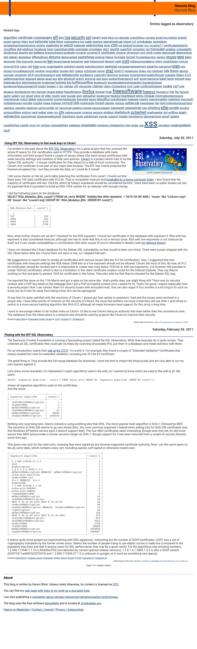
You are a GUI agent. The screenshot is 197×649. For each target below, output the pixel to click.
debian (13, 57)
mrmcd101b (11, 66)
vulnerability (184, 49)
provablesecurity (24, 71)
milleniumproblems (142, 61)
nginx (23, 66)
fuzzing (184, 92)
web (58, 75)
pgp (176, 66)
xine (127, 125)
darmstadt (168, 52)
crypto (157, 52)
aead (48, 79)
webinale (79, 45)
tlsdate (123, 116)
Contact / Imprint (43, 637)
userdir (24, 125)
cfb (76, 86)
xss (150, 123)
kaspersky (69, 99)
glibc (48, 96)
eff (55, 37)
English (42, 324)
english (182, 37)
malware (133, 99)
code (136, 86)
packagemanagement (132, 66)
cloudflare (10, 49)
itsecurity (28, 61)
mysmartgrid (138, 75)
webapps (74, 125)
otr (56, 108)
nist (30, 66)
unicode (9, 75)
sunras (103, 116)
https (24, 41)
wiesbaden (89, 125)
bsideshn (69, 52)
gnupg (171, 57)
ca (115, 37)
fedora (109, 57)
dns (33, 92)
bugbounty (100, 82)
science (87, 112)
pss (61, 37)
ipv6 (31, 41)
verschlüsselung (44, 75)
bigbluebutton (12, 82)
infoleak (149, 96)
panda (87, 108)
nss (36, 66)
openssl (97, 41)
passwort (117, 108)
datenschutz (184, 52)
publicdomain (155, 75)
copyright (100, 75)
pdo (144, 108)
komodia (82, 99)
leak (86, 61)
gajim (7, 96)
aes (54, 79)
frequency (162, 92)
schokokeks (144, 41)
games (16, 41)
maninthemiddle (64, 49)
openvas (31, 108)
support (113, 116)
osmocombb (46, 108)
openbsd (69, 66)
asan (105, 79)
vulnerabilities (59, 125)
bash (162, 79)
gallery (15, 96)
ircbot (24, 99)
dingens (9, 92)
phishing (154, 108)
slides (142, 71)
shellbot (108, 112)
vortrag (45, 125)
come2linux (137, 37)
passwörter (133, 108)
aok (98, 79)
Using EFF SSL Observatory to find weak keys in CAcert (40, 143)
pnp (182, 66)
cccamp (81, 52)
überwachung (152, 116)
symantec (139, 49)
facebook (40, 49)
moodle (27, 103)
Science (64, 586)
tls (61, 45)
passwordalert (101, 108)
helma (140, 96)
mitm (158, 61)
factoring (112, 75)
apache (23, 52)
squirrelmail (28, 116)
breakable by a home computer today (130, 179)
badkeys (39, 52)
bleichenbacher (32, 82)
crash (149, 52)
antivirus (90, 79)
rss (56, 112)
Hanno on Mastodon (17, 637)
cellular (68, 86)
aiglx (104, 37)
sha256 (114, 49)
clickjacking (118, 86)
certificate (25, 37)
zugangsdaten (181, 125)
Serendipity (52, 631)
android (128, 45)
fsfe (172, 92)
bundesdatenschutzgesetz (125, 82)
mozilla (37, 103)
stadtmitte (52, 45)
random (40, 71)
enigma (100, 57)
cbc (61, 86)
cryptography (42, 37)
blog (111, 37)
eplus (60, 92)
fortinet (130, 57)
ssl (88, 37)
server (101, 71)
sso (149, 71)
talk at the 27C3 (58, 355)
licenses (124, 75)
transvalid (157, 49)
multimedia (87, 103)
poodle (174, 108)
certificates (108, 52)
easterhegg (86, 57)
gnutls (56, 96)
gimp (37, 96)
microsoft (187, 99)
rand (34, 112)
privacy (8, 71)
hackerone (103, 96)
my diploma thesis (153, 247)
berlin (171, 79)
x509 (114, 45)
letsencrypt (97, 61)
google (71, 96)
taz (148, 49)
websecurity (70, 75)
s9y (61, 112)
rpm (71, 71)
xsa (141, 125)
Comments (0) (88, 586)
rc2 (134, 41)
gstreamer (89, 96)
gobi (63, 96)
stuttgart (157, 71)
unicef (165, 116)
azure (143, 79)
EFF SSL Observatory (62, 148)
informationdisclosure (169, 96)
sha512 (119, 71)
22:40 (78, 586)
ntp (157, 103)
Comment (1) (66, 324)
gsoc (188, 57)
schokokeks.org (91, 631)
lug (82, 41)
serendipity (160, 41)
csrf (175, 86)
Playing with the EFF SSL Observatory (28, 339)
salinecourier (73, 112)
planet (127, 41)
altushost (69, 79)
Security (49, 324)
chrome (121, 52)
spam (182, 112)
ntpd (162, 103)
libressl (109, 61)
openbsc (9, 108)
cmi (142, 52)
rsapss (79, 71)
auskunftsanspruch (121, 79)
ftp (177, 92)
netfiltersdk (132, 103)
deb (6, 57)
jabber (32, 99)
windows (103, 125)
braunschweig (54, 52)
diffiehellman (40, 57)
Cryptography (33, 324)
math (118, 61)
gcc (23, 96)
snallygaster (155, 112)
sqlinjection (12, 116)
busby (42, 86)
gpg (180, 56)
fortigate (119, 57)
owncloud (65, 108)
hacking (115, 96)
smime (40, 45)
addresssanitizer (14, 79)
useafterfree (11, 125)
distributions (22, 92)
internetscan (12, 99)
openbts (20, 108)
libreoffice (103, 99)
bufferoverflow (82, 82)
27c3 (188, 75)
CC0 (115, 612)
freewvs (148, 92)
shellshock (122, 112)
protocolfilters (12, 112)
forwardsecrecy (146, 57)
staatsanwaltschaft (49, 116)
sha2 (110, 71)
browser (138, 45)
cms (130, 86)
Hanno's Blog (185, 10)
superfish (126, 49)
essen (7, 41)
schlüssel (90, 71)
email (159, 37)
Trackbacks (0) (78, 324)
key (50, 61)
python (26, 112)
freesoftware (127, 91)
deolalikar (24, 57)
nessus (119, 103)
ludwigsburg (72, 41)
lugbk (88, 41)
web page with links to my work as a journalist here (57, 618)
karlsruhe (41, 41)
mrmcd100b (70, 103)
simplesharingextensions (20, 45)
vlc (38, 125)
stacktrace (69, 116)
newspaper (147, 103)
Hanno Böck (21, 324)
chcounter (85, 86)
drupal (51, 92)
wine (107, 45)
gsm (79, 96)
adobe (41, 79)
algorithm (10, 37)
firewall (100, 92)
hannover (9, 61)
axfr (136, 79)
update (174, 116)
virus (33, 125)
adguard (31, 79)
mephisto (174, 99)
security (78, 37)
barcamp (153, 79)
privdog (184, 108)
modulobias (170, 61)
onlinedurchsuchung (179, 103)
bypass (51, 86)
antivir (80, 79)
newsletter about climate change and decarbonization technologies (75, 624)
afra (60, 79)
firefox (88, 91)
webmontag (94, 45)
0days (180, 75)
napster (109, 103)
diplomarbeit (69, 57)
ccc (146, 45)
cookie (167, 86)
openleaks (82, 49)
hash (50, 49)
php (164, 107)
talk (166, 71)
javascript (40, 61)
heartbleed (128, 96)
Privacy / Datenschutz (70, 637)
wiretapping (117, 125)
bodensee (48, 82)
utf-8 (30, 75)
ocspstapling (54, 66)
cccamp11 (156, 45)
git (42, 96)
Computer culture (35, 586)
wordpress (86, 75)
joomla (58, 99)
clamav (97, 86)
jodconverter (45, 99)
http (18, 61)
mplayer (56, 103)
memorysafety (158, 99)
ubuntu (183, 71)
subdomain (91, 116)
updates (170, 49)
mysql (99, 103)
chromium (132, 52)
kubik (52, 41)
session (98, 112)
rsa (67, 37)
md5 (125, 61)
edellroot (28, 49)
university (21, 75)
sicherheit (138, 112)
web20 (68, 45)
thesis (174, 71)
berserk (180, 79)
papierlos (152, 66)
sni (165, 112)
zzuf (7, 130)
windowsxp (11, 52)
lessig (92, 99)
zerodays (164, 125)
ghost (29, 96)
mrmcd (183, 61)
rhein (50, 112)
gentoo (161, 57)
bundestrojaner (152, 82)
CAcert (85, 159)
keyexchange (62, 61)
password (165, 66)
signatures (131, 71)
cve (181, 86)
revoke (64, 71)
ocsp (43, 66)
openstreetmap (113, 41)
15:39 (57, 324)
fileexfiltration (73, 92)
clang (107, 86)
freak (108, 92)
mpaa (46, 103)
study (79, 116)
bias (188, 79)
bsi (69, 82)
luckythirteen (118, 99)
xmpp (134, 125)
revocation (52, 71)
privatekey (95, 49)
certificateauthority (176, 45)
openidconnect (94, 66)
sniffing (173, 112)
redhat (42, 112)
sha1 (106, 49)
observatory (166, 327)
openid (80, 66)
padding (77, 108)
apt (31, 52)
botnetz (60, 82)
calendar (123, 37)
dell (19, 49)
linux (59, 41)
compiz (150, 37)
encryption (170, 37)
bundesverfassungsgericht (21, 86)
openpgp (111, 66)
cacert (96, 37)
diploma (54, 57)
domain (41, 92)
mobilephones (13, 103)
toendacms (135, 116)
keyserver (77, 61)
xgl (120, 45)
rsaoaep (170, 75)
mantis (143, 99)
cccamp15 (93, 52)
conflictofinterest (151, 86)
